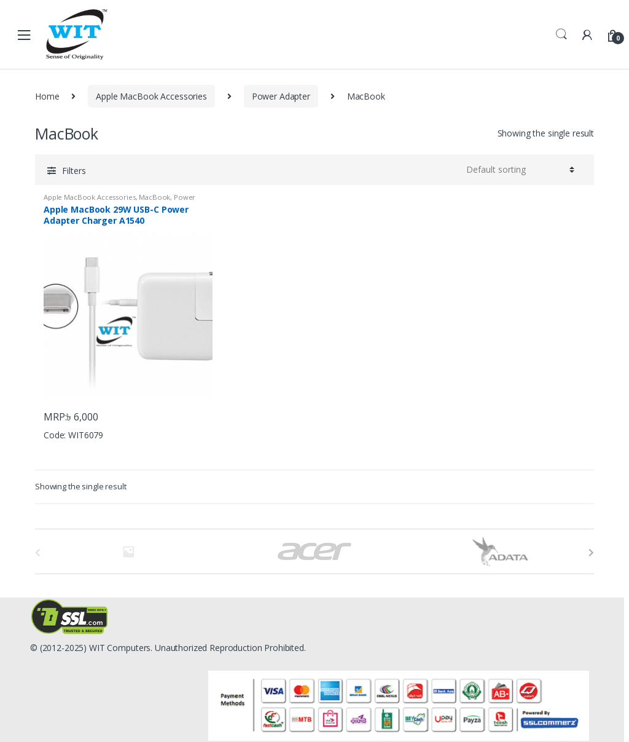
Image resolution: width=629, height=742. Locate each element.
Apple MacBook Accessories (151, 96)
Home (47, 96)
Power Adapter (281, 96)
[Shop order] (520, 170)
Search (561, 34)
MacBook (154, 197)
